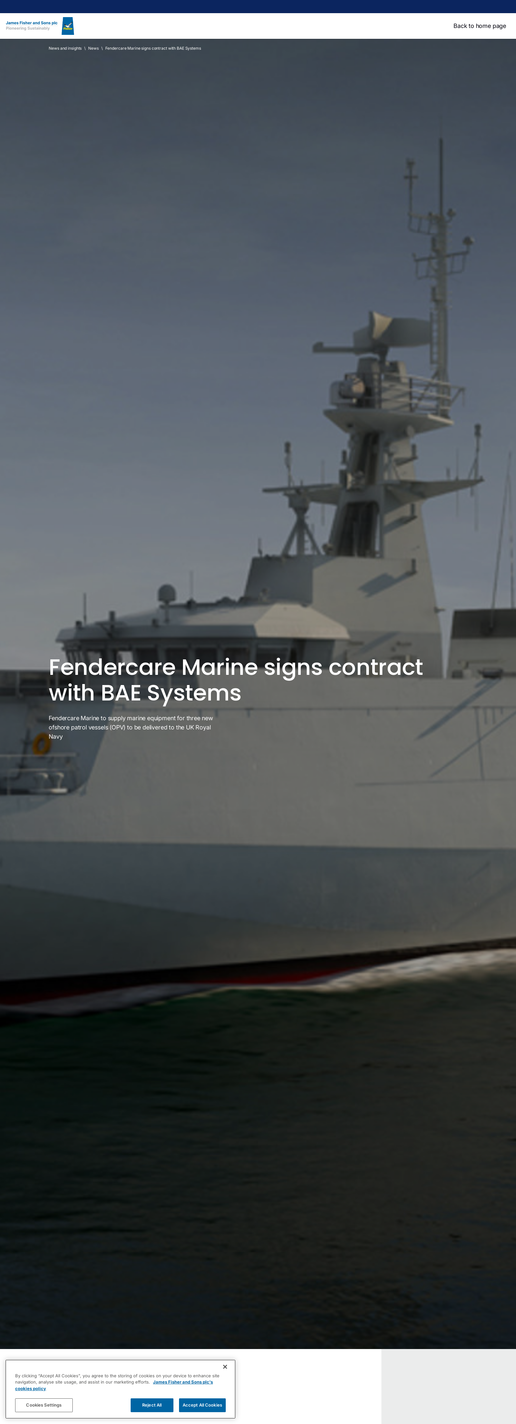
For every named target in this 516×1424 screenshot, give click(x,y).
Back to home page (479, 25)
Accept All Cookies (202, 1405)
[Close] (225, 1367)
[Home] (40, 26)
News (93, 48)
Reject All (152, 1405)
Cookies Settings (44, 1405)
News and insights (65, 48)
